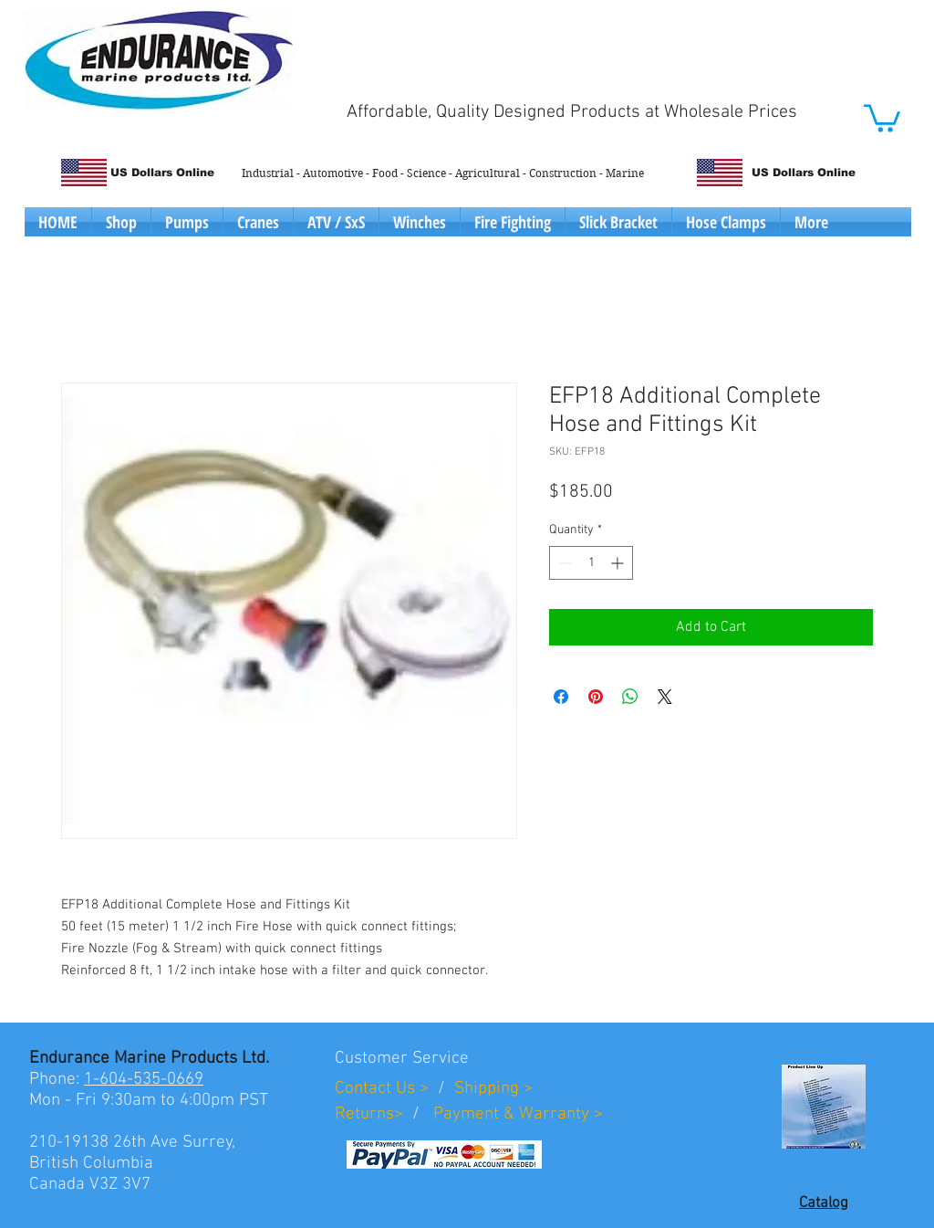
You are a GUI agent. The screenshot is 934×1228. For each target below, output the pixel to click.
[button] (882, 116)
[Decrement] (563, 563)
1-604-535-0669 (143, 1079)
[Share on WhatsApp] (630, 697)
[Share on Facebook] (561, 697)
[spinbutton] (591, 563)
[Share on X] (665, 697)
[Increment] (618, 563)
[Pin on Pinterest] (596, 697)
